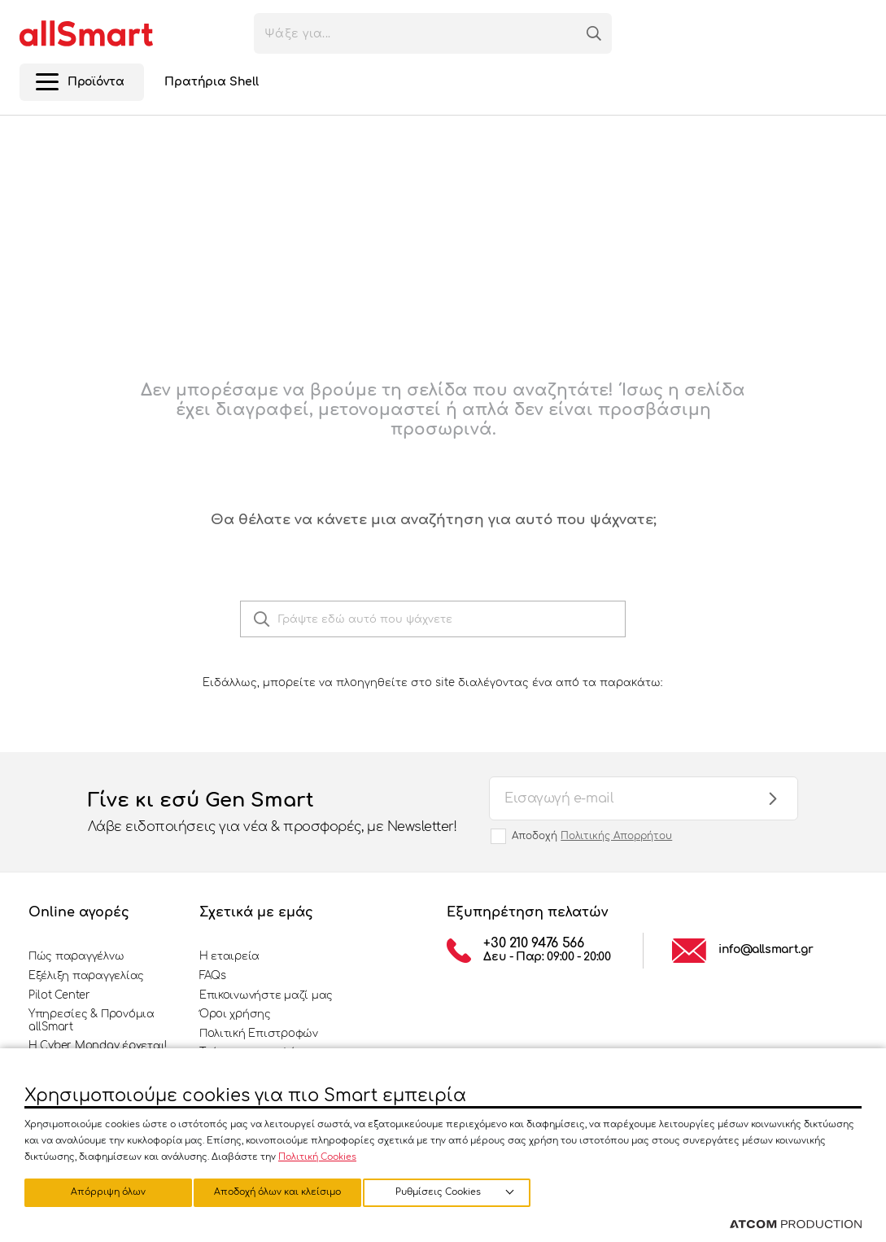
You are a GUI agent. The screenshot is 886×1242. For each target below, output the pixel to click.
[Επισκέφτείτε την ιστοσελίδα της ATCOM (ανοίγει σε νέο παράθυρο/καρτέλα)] (796, 1225)
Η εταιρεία (229, 956)
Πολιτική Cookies (317, 1154)
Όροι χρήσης (235, 1014)
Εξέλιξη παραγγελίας (86, 976)
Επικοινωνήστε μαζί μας (266, 995)
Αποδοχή (592, 836)
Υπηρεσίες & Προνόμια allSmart (91, 1020)
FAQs (212, 976)
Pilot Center (59, 995)
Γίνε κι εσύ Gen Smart (272, 813)
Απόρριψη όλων (284, 1191)
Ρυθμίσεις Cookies (100, 1191)
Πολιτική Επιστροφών (258, 1033)
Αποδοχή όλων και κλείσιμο (459, 1191)
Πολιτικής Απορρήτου (616, 836)
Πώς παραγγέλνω (76, 956)
